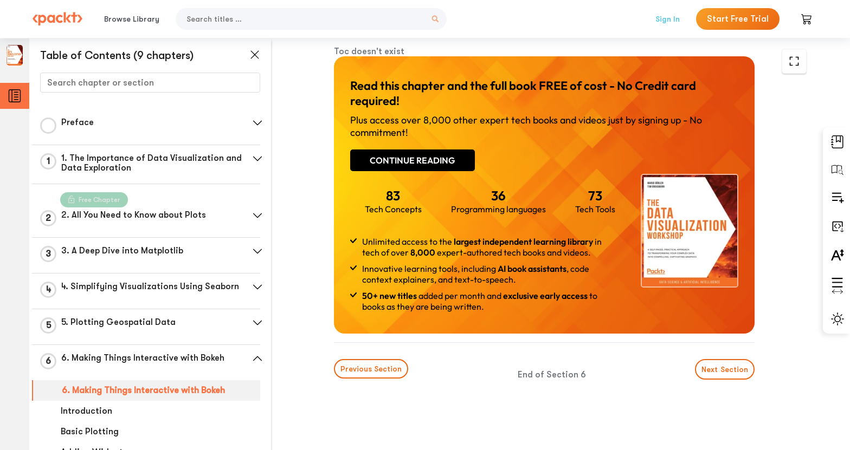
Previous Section (371, 368)
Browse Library (131, 19)
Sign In (667, 19)
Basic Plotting (90, 431)
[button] (257, 123)
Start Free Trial (738, 19)
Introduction (86, 411)
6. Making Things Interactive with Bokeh (143, 390)
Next (724, 369)
